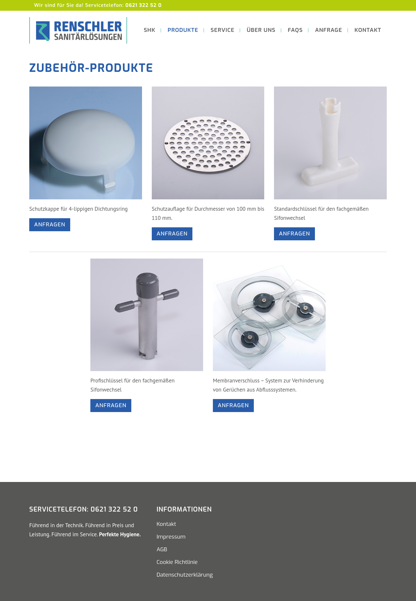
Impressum (171, 537)
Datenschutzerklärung (185, 575)
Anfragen (49, 224)
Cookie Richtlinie (177, 562)
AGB (162, 549)
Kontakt (166, 524)
